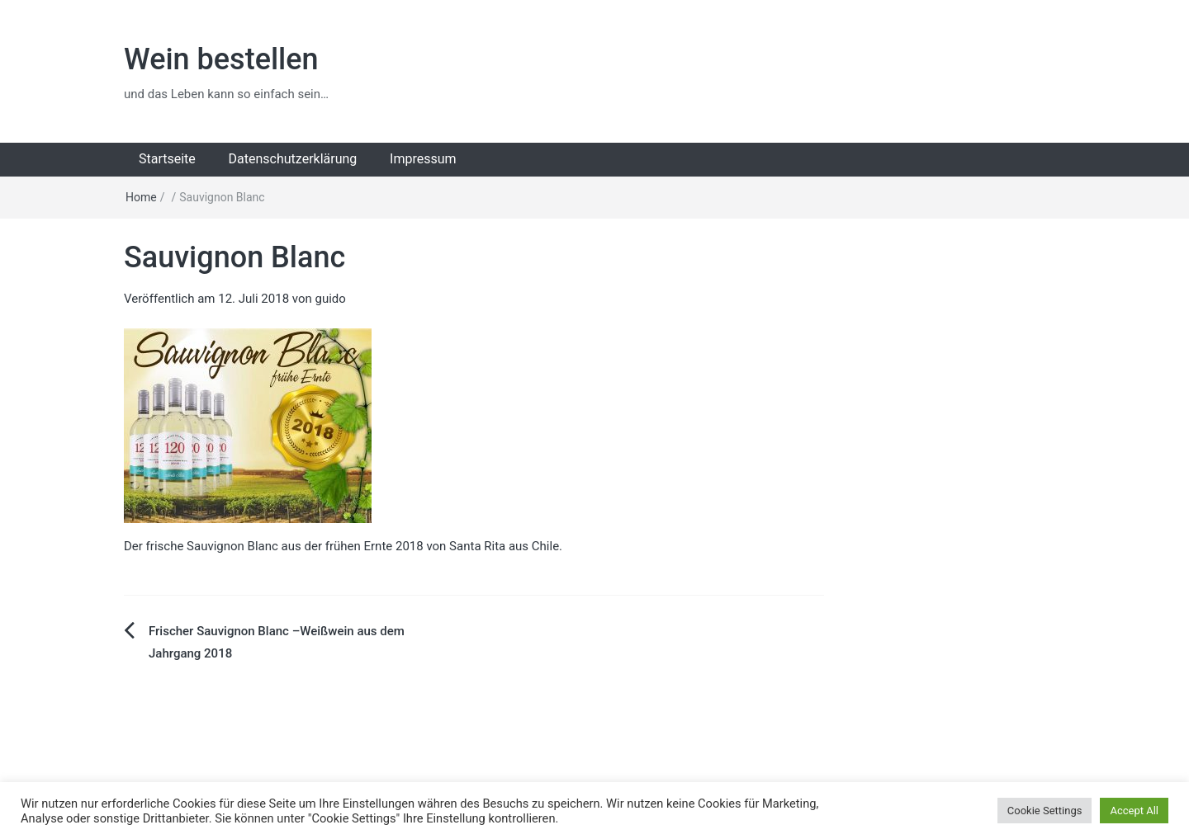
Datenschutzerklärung (293, 159)
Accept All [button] (1134, 810)
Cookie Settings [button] (1044, 810)
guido (330, 298)
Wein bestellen (221, 59)
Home (141, 197)
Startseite (167, 159)
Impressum (423, 159)
